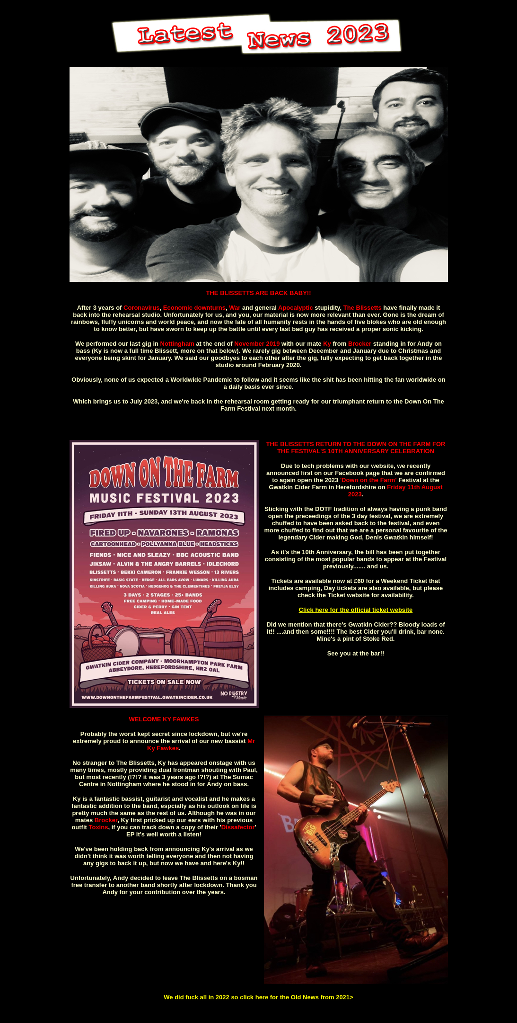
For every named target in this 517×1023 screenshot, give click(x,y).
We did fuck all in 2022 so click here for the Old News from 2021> (258, 997)
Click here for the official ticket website (356, 609)
